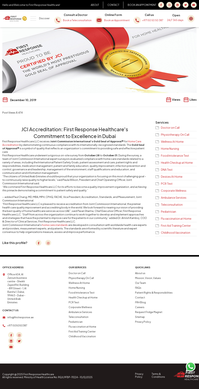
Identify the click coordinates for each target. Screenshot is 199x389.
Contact (140, 297)
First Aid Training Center (176, 225)
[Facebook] (161, 5)
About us (140, 273)
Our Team (140, 282)
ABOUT (95, 4)
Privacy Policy (143, 321)
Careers (139, 307)
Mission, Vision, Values (148, 278)
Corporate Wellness (173, 190)
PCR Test (167, 183)
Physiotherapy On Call (175, 134)
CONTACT (113, 4)
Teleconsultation (172, 204)
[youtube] (194, 5)
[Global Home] (191, 18)
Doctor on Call (170, 127)
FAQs (138, 287)
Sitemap (140, 317)
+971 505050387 (17, 325)
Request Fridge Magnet (148, 312)
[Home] (15, 18)
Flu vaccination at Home (176, 218)
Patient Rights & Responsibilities (154, 292)
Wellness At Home (172, 141)
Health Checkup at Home (177, 162)
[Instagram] (169, 5)
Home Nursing (170, 148)
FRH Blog (140, 302)
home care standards (55, 224)
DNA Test (167, 169)
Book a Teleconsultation (73, 20)
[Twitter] (186, 5)
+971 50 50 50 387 (148, 20)
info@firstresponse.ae (20, 317)
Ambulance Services (173, 197)
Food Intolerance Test (175, 155)
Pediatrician (168, 211)
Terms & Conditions (158, 375)
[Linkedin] (11, 341)
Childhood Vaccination (175, 232)
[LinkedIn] (177, 5)
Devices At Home (171, 176)
